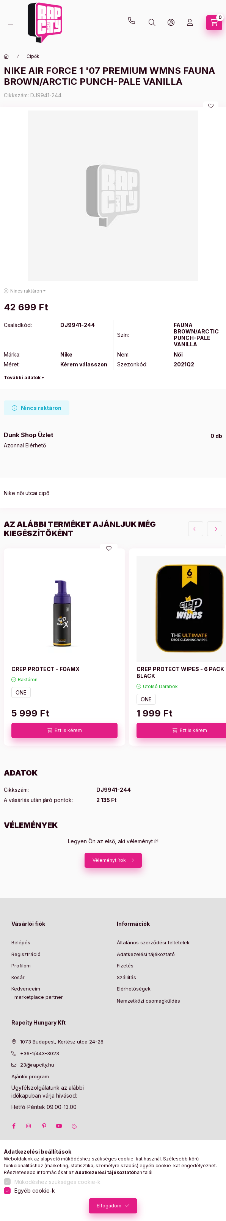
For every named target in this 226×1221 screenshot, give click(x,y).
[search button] (152, 22)
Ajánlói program (30, 1076)
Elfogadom (109, 1206)
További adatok (22, 377)
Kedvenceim (25, 989)
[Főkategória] (6, 56)
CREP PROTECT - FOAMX (45, 669)
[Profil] (190, 22)
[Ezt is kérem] (64, 730)
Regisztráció (26, 954)
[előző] (195, 528)
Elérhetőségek (134, 989)
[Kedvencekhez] (210, 106)
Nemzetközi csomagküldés (148, 1001)
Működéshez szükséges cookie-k (57, 1182)
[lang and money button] (171, 22)
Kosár (18, 977)
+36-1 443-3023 (133, 22)
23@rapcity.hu (67, 4)
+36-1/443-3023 (39, 1053)
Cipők (33, 56)
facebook (13, 1126)
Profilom (21, 965)
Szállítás (126, 977)
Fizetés (125, 965)
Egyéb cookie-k (34, 1190)
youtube (59, 1126)
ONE (21, 692)
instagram (28, 1126)
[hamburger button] (10, 23)
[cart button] (214, 22)
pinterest (44, 1126)
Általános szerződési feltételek (153, 942)
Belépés (20, 942)
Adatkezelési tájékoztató (146, 954)
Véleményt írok (109, 860)
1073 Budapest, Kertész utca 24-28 (62, 1042)
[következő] (214, 528)
